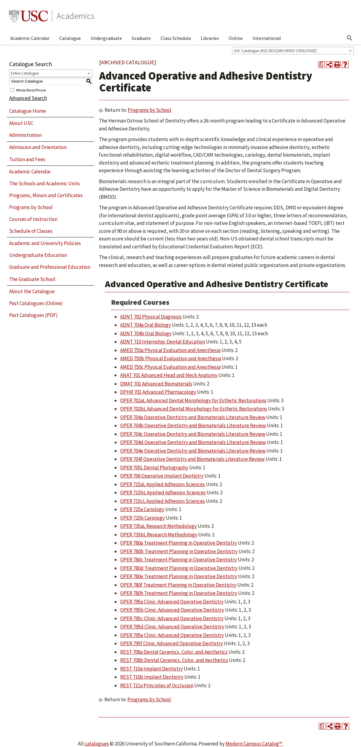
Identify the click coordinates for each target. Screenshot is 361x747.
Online (236, 38)
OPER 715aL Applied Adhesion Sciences (162, 484)
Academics (75, 15)
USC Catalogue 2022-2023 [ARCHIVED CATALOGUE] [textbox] (275, 50)
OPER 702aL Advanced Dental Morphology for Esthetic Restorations (193, 400)
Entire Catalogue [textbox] (25, 73)
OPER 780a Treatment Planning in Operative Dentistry (178, 542)
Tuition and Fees (27, 159)
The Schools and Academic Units (44, 183)
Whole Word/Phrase (31, 89)
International (266, 38)
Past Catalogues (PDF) (33, 315)
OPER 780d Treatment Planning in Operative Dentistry (179, 568)
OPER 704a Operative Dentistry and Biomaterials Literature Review (192, 417)
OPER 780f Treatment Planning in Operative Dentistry (178, 585)
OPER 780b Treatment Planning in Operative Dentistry (179, 551)
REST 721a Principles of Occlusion (156, 685)
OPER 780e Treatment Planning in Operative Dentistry (178, 576)
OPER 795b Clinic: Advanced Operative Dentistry (172, 609)
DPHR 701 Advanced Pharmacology (158, 392)
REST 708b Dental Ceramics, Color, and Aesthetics (174, 660)
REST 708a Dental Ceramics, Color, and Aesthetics (173, 652)
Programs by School (31, 207)
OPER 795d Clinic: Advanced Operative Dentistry (172, 626)
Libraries (210, 38)
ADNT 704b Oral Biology (146, 333)
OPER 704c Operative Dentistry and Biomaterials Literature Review (192, 434)
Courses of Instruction (33, 219)
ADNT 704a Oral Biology (145, 325)
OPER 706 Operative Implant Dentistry (161, 475)
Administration (25, 135)
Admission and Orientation (38, 147)
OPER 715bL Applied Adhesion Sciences (163, 492)
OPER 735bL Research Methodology (158, 534)
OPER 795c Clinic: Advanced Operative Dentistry (172, 618)
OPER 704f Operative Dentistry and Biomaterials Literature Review (192, 459)
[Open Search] (350, 38)
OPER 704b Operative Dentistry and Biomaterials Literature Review (193, 425)
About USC (21, 123)
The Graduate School (32, 279)
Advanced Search (28, 98)
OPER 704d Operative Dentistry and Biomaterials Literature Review (193, 442)
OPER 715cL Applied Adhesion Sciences (162, 501)
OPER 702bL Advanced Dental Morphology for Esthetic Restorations (193, 408)
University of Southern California (28, 16)
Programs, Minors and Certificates (46, 195)
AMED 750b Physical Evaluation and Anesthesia (170, 358)
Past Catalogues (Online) (36, 303)
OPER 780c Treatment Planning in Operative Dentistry (178, 559)
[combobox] (293, 50)
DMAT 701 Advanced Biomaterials (156, 383)
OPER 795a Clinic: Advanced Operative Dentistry (172, 601)
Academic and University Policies (45, 243)
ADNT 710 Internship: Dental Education (162, 341)
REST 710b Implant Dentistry (151, 677)
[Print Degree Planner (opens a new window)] (321, 64)
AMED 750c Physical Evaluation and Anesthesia (170, 367)
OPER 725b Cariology (142, 517)
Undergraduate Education (38, 255)
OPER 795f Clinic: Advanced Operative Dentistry (171, 643)
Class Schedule (176, 38)
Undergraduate (106, 38)
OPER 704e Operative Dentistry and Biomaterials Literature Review (193, 450)
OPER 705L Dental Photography (154, 467)
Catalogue (70, 38)
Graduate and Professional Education (49, 267)
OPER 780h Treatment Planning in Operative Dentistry (178, 593)
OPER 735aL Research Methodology (158, 526)
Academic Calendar (30, 38)
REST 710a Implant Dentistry (151, 668)
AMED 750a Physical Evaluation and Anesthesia (170, 350)
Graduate (141, 38)
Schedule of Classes (31, 231)
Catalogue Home (27, 111)
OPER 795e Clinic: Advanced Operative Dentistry (172, 635)
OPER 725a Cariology (142, 509)
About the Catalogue (32, 291)
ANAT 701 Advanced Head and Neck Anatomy (168, 375)
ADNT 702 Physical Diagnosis (151, 316)
